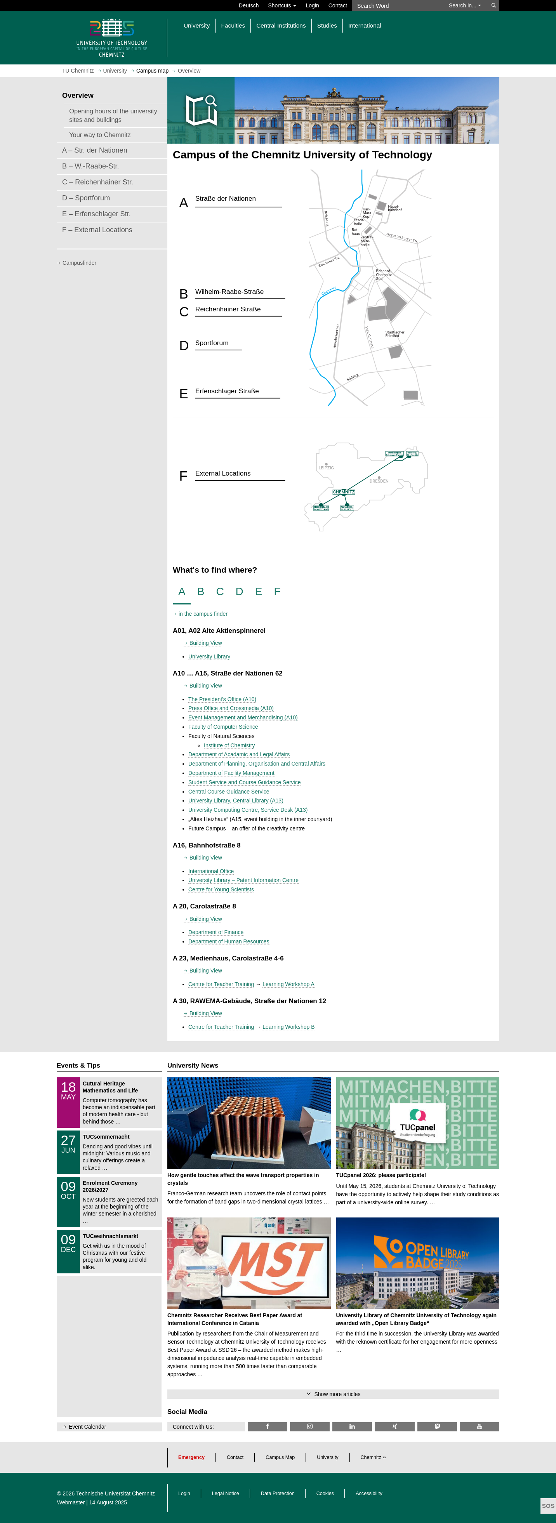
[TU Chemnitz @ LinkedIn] (352, 1426)
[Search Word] (396, 5)
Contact (337, 5)
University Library (209, 656)
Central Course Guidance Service (228, 791)
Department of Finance (215, 932)
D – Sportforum (86, 198)
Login (312, 5)
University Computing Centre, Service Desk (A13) (248, 810)
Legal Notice (225, 1493)
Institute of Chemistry (229, 745)
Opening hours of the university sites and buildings (113, 115)
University (327, 1457)
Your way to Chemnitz (100, 134)
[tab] (182, 592)
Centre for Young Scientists (221, 889)
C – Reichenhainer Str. (97, 182)
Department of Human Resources (228, 941)
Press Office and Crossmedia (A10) (231, 708)
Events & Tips (78, 1065)
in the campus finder (203, 614)
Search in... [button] (465, 5)
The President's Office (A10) (222, 699)
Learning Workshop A (288, 984)
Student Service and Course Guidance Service (244, 782)
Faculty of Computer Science (223, 727)
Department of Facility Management (231, 773)
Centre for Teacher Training (221, 984)
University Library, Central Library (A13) (235, 800)
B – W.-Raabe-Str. (90, 166)
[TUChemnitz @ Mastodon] (437, 1426)
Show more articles (337, 1394)
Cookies (325, 1493)
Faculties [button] (233, 25)
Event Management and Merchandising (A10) (243, 717)
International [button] (364, 25)
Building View (205, 643)
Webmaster (71, 1502)
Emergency (191, 1457)
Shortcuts (282, 5)
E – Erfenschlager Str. (96, 214)
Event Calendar (87, 1427)
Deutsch (249, 5)
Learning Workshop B (288, 1027)
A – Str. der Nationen (94, 150)
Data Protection (278, 1493)
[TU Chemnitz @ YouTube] (479, 1426)
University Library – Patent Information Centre (243, 880)
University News (192, 1065)
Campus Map (280, 1457)
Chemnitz (371, 1457)
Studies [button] (327, 25)
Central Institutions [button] (281, 25)
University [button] (197, 25)
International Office (211, 871)
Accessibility (369, 1493)
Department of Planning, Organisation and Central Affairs (256, 764)
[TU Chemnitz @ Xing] (394, 1426)
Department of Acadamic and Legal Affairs (239, 754)
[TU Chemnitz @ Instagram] (310, 1426)
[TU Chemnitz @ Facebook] (267, 1426)
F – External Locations (97, 230)
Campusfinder (79, 263)
